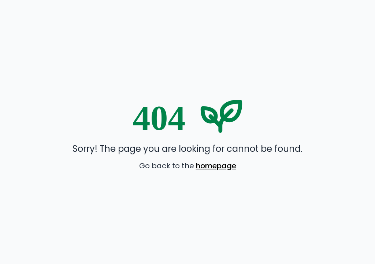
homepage (216, 166)
